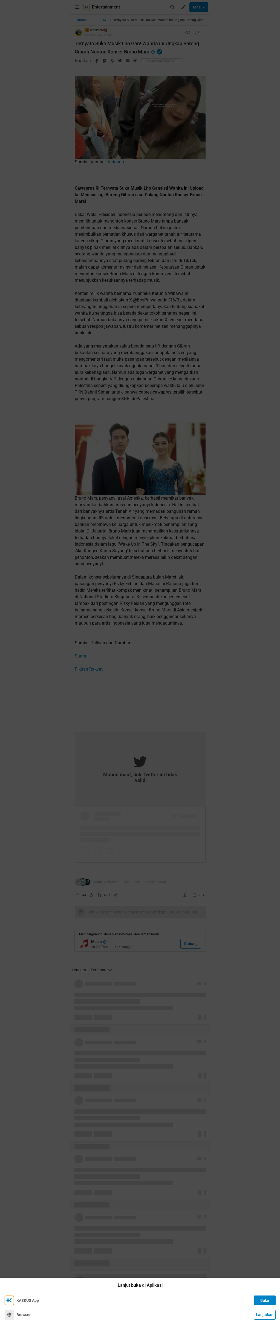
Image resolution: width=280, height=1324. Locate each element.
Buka (264, 1300)
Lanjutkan (264, 1314)
